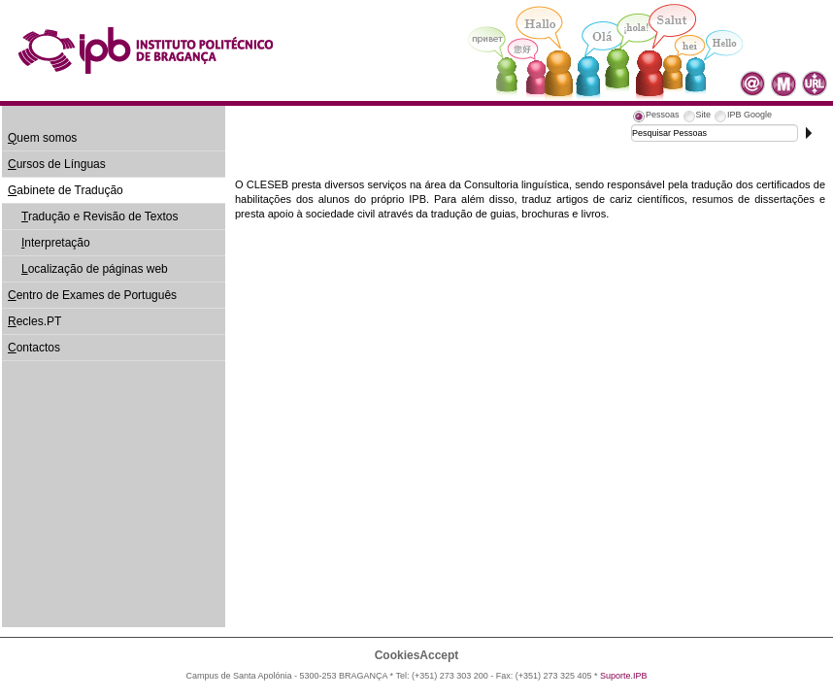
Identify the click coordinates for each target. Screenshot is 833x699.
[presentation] (655, 117)
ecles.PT (34, 321)
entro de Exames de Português (92, 295)
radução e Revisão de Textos (99, 216)
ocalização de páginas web (94, 269)
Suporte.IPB (624, 676)
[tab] (655, 117)
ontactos (34, 347)
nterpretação (55, 243)
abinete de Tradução (65, 190)
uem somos (42, 138)
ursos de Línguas (57, 164)
